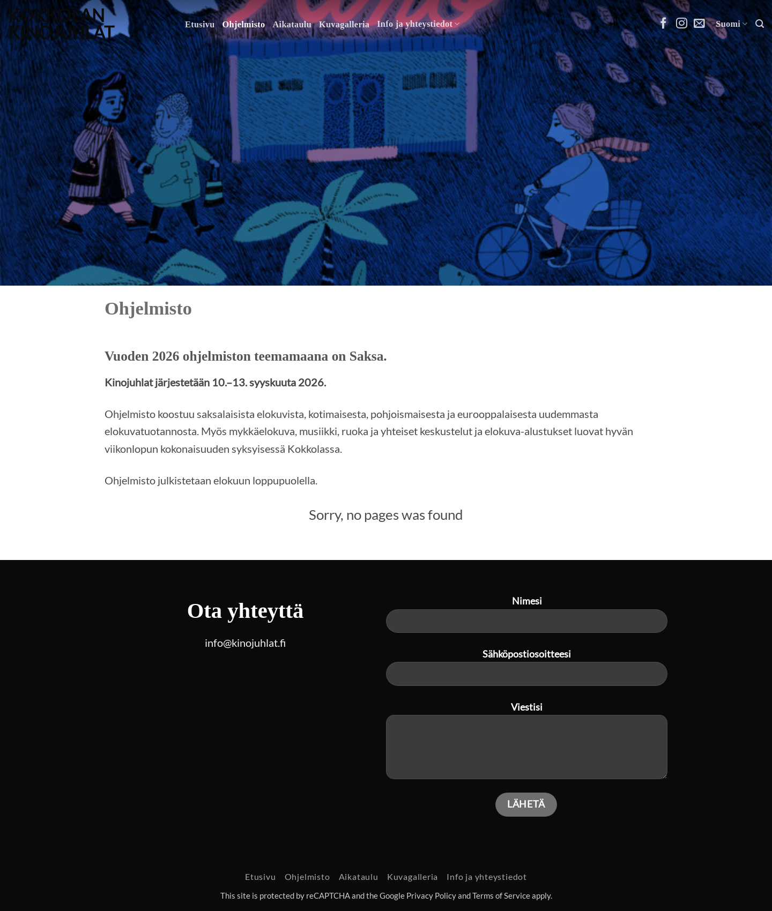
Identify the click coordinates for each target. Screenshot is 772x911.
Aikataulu (292, 24)
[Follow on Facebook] (663, 24)
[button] (759, 23)
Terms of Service (501, 895)
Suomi (731, 24)
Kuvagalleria (344, 24)
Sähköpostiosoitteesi (526, 671)
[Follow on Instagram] (681, 24)
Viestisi (526, 745)
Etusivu (200, 24)
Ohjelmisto (243, 24)
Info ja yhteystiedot (418, 24)
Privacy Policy (431, 895)
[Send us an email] (699, 24)
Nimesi (526, 618)
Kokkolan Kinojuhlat (61, 24)
